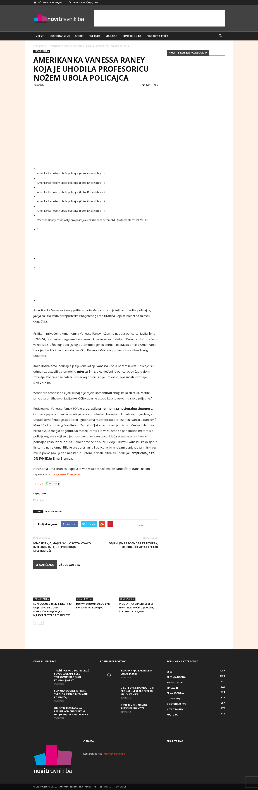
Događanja (174, 698)
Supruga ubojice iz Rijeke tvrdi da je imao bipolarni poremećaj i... (71, 694)
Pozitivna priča (157, 36)
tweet (141, 525)
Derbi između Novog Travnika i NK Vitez (134, 706)
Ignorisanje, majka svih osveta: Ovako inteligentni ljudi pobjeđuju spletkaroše (62, 546)
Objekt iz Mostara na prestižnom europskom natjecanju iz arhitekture (71, 711)
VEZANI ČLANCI (44, 565)
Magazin (112, 36)
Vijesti (40, 36)
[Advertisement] (159, 18)
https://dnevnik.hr (53, 511)
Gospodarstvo (59, 36)
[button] (220, 36)
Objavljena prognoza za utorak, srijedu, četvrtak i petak (133, 545)
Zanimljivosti (175, 682)
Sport (79, 36)
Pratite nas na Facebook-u (188, 52)
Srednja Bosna (176, 677)
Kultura (95, 36)
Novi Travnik (175, 709)
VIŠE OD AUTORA (69, 565)
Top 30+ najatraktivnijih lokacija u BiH (136, 672)
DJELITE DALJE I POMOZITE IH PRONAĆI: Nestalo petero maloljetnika (137, 691)
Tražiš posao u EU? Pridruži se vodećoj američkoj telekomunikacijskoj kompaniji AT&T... (72, 675)
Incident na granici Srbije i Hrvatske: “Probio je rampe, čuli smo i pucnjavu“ (136, 607)
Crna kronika (132, 36)
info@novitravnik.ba (114, 753)
